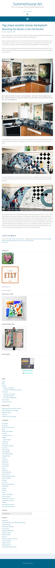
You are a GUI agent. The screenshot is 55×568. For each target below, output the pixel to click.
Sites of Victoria (6, 496)
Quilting (4, 488)
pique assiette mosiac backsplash (25, 240)
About (3, 382)
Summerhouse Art (27, 4)
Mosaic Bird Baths (6, 472)
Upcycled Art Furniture (8, 504)
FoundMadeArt (6, 452)
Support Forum (6, 543)
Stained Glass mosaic (7, 498)
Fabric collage (5, 450)
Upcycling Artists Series (8, 506)
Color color (5, 444)
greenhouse (5, 462)
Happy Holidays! (6, 412)
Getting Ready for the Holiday (10, 410)
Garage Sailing (6, 456)
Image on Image (6, 532)
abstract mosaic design (35, 239)
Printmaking (5, 486)
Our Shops (5, 392)
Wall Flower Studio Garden (9, 547)
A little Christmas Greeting (9, 416)
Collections (5, 441)
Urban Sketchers (6, 545)
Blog (3, 384)
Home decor (5, 464)
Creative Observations (8, 446)
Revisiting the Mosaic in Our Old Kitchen (23, 29)
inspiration (4, 470)
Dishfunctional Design (8, 526)
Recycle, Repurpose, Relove (9, 539)
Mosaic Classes (6, 474)
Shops (3, 492)
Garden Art (5, 460)
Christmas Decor (7, 435)
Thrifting (4, 502)
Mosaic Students (6, 478)
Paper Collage (7, 439)
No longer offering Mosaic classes (12, 390)
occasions (4, 482)
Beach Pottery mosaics (8, 427)
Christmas (4, 433)
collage (4, 437)
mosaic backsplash (46, 239)
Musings (9, 239)
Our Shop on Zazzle (8, 396)
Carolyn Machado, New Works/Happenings (13, 522)
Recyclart (4, 537)
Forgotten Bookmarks (8, 530)
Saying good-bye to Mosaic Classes (11, 408)
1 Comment (5, 242)
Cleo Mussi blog (6, 524)
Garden (4, 458)
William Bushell (28, 373)
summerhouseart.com (6, 286)
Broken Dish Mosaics (7, 431)
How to (4, 468)
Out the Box (30, 563)
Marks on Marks (6, 534)
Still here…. (5, 414)
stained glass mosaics (8, 500)
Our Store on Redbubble (9, 397)
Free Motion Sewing (7, 454)
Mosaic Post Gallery (8, 388)
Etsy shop (4, 448)
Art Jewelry (5, 425)
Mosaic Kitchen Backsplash (9, 240)
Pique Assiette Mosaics (18, 239)
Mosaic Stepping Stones (8, 476)
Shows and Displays (7, 494)
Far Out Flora (5, 528)
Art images (5, 423)
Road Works (27, 370)
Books (3, 429)
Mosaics (4, 386)
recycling (4, 490)
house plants (5, 466)
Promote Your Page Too (6, 290)
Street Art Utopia (6, 541)
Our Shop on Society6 (9, 394)
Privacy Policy (5, 400)
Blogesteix (5, 520)
